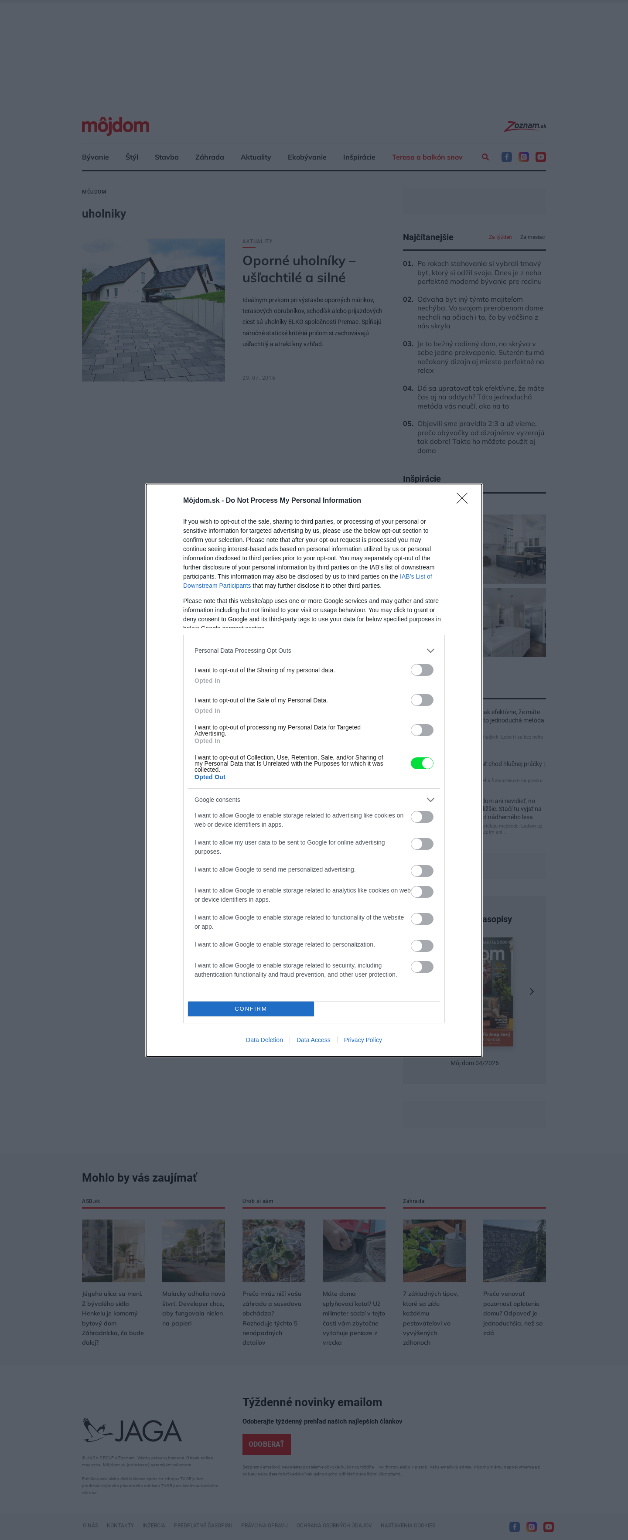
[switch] (422, 670)
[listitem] (314, 650)
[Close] (465, 501)
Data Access (314, 1039)
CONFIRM (251, 1008)
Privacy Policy (363, 1039)
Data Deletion (264, 1039)
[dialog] (314, 770)
